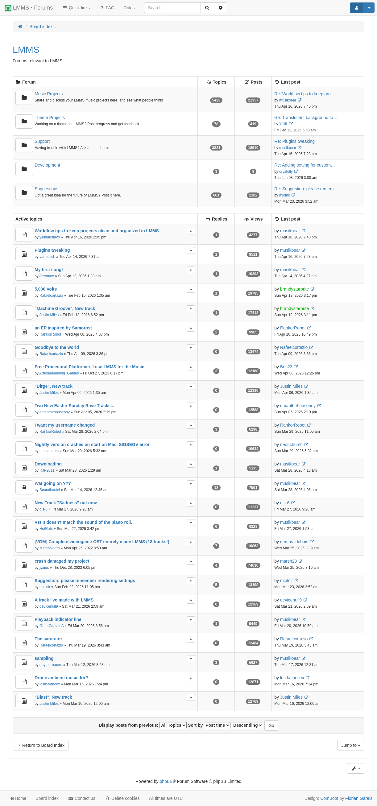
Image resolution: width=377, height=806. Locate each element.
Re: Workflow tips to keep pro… (304, 93)
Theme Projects (50, 117)
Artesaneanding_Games (59, 373)
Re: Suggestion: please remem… (306, 188)
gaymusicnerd (50, 665)
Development (47, 165)
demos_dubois (294, 541)
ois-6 (43, 509)
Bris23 (286, 366)
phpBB (166, 781)
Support (42, 141)
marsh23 (288, 561)
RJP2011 (47, 470)
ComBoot (329, 798)
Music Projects (49, 93)
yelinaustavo (49, 237)
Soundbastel (49, 490)
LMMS (26, 49)
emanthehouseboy (54, 412)
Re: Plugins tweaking (294, 141)
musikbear (287, 100)
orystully (286, 171)
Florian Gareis (358, 798)
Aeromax (46, 276)
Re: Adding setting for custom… (304, 165)
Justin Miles (49, 315)
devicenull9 (48, 606)
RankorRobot (50, 334)
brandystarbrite (294, 289)
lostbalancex (49, 684)
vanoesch (47, 256)
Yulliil (283, 124)
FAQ (106, 7)
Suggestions (46, 188)
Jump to (350, 745)
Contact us (81, 798)
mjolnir (284, 195)
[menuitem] (129, 7)
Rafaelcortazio (51, 295)
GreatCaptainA (51, 626)
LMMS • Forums (29, 8)
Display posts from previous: (143, 725)
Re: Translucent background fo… (306, 117)
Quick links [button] (76, 7)
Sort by (209, 725)
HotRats (46, 529)
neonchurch (49, 451)
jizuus (44, 567)
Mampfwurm (49, 548)
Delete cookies (122, 798)
